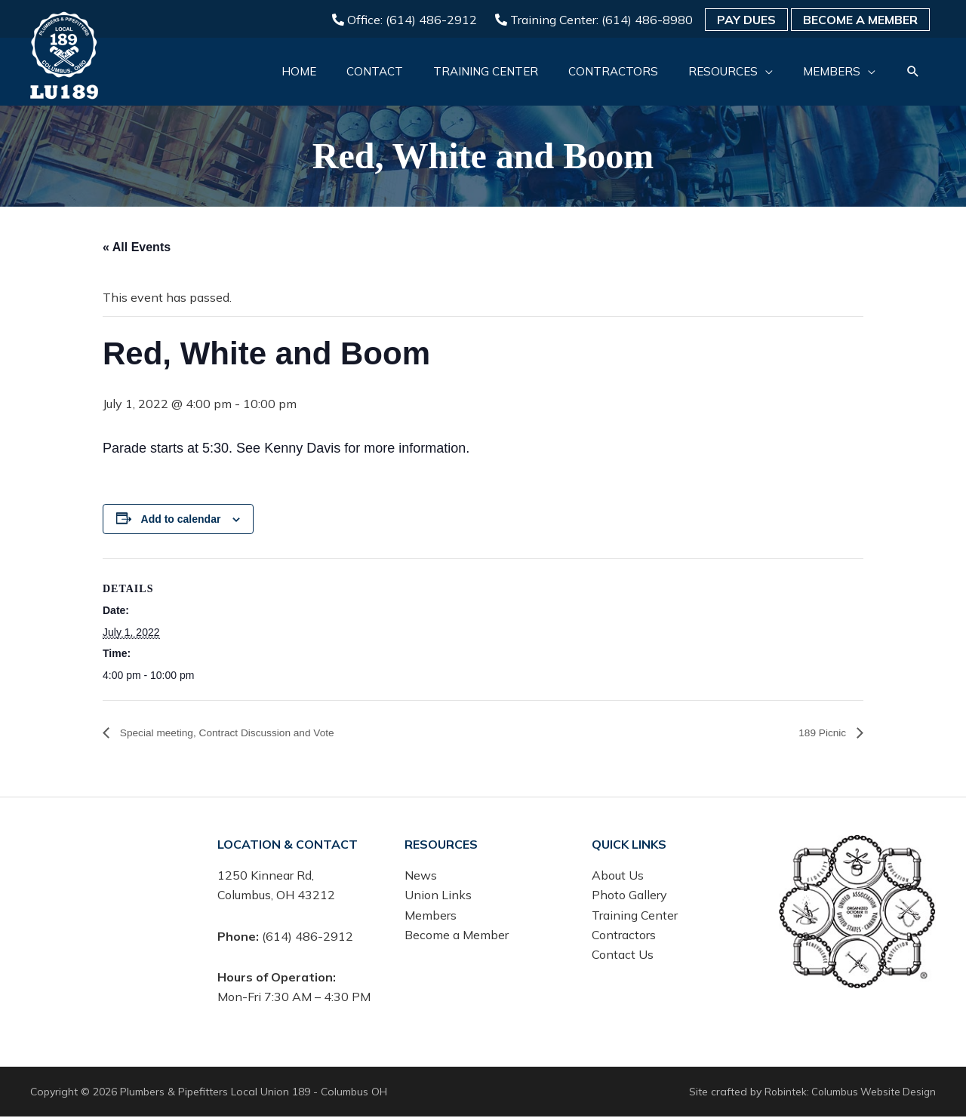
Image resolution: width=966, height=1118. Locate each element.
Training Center (635, 915)
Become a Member (860, 19)
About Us (618, 875)
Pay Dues (746, 19)
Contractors (624, 936)
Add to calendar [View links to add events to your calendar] (181, 520)
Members (431, 915)
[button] (913, 72)
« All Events (137, 247)
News (421, 875)
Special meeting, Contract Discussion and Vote (244, 732)
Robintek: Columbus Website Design (847, 1093)
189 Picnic (819, 732)
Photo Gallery (629, 896)
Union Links (438, 896)
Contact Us (623, 955)
